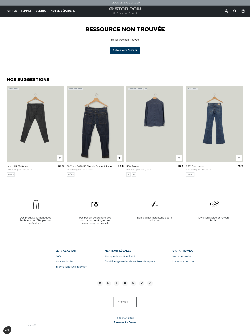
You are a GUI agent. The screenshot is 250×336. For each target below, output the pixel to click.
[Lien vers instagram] (133, 283)
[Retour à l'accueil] (125, 11)
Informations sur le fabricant (71, 267)
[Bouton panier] (243, 11)
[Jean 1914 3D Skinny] (35, 131)
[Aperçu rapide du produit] (59, 158)
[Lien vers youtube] (125, 283)
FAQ (58, 256)
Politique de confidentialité (120, 256)
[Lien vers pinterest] (100, 283)
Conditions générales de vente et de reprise (130, 261)
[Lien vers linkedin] (108, 283)
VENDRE (41, 11)
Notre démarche (181, 256)
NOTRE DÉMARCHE (63, 11)
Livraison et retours (183, 261)
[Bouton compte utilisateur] (226, 11)
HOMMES (11, 11)
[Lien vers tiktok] (150, 283)
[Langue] (127, 302)
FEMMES (26, 11)
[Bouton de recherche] (234, 11)
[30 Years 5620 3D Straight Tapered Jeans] (95, 131)
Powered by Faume (125, 322)
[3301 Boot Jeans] (214, 131)
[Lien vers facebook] (116, 283)
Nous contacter (64, 261)
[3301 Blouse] (154, 131)
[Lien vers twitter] (141, 283)
